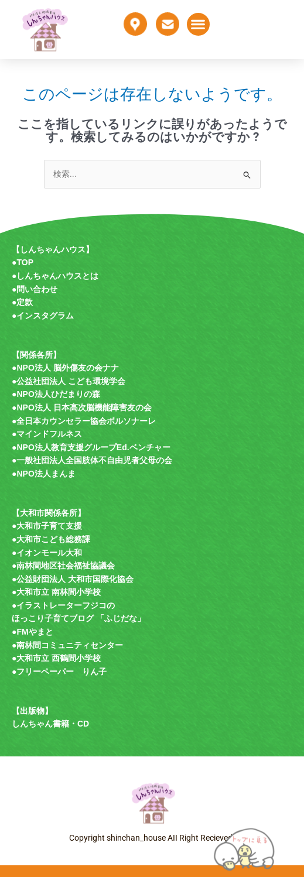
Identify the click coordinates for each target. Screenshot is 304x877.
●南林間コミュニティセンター (67, 645)
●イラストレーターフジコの (63, 605)
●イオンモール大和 (47, 552)
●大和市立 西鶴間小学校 (56, 658)
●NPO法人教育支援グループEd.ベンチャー (91, 447)
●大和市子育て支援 (47, 525)
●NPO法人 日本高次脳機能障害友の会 (82, 407)
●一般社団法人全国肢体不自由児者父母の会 (92, 460)
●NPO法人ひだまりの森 (56, 394)
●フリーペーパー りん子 (59, 671)
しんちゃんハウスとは (57, 275)
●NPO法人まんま (44, 473)
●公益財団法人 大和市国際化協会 (73, 579)
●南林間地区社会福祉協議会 (63, 565)
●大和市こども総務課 (51, 539)
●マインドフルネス (47, 433)
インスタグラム (45, 315)
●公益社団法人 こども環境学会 (68, 381)
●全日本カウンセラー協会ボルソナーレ (84, 421)
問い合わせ (36, 289)
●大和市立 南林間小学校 (56, 592)
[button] (198, 24)
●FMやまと (32, 631)
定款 (24, 302)
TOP (24, 262)
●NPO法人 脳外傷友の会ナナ (65, 367)
